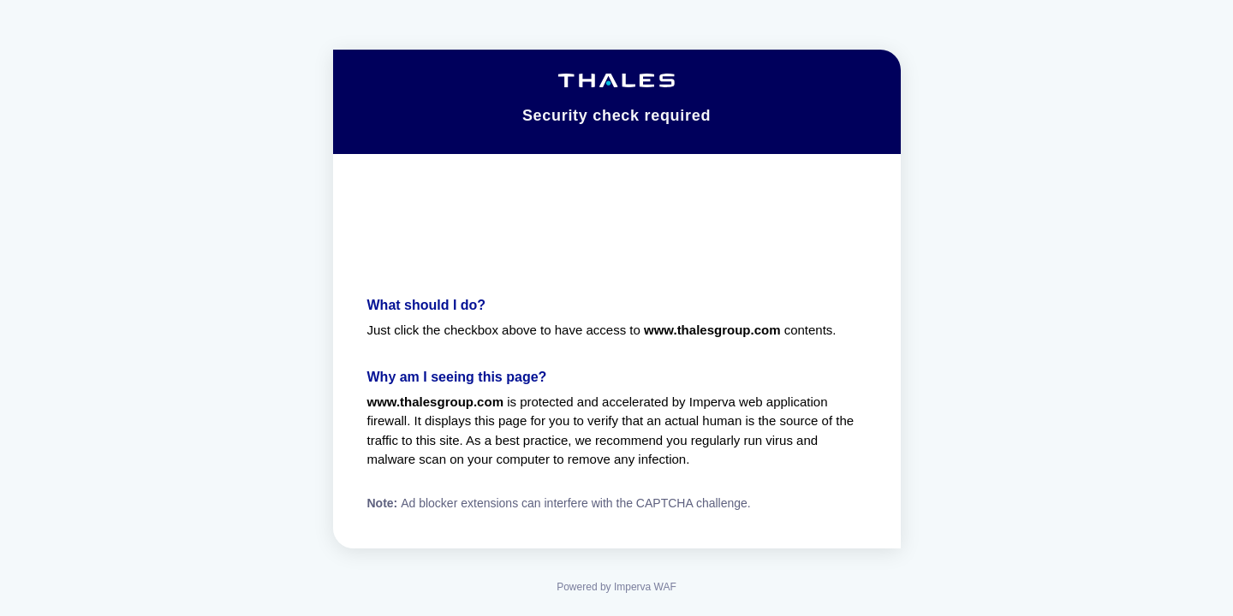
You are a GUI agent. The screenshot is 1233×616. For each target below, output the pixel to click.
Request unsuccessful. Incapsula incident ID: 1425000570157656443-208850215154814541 (616, 308)
